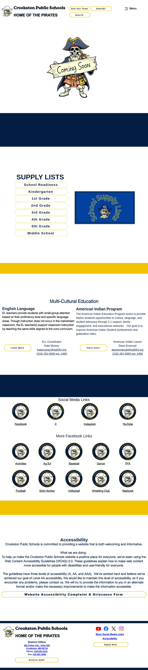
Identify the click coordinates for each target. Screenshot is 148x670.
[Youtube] (98, 629)
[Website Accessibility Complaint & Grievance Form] (74, 594)
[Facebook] (106, 629)
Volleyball (74, 491)
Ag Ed (47, 463)
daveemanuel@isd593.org (127, 349)
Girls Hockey (47, 491)
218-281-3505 (39, 654)
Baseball (74, 463)
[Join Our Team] (79, 8)
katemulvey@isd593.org (51, 349)
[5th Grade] (41, 226)
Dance (101, 463)
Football (21, 491)
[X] (114, 629)
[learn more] (93, 347)
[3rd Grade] (41, 212)
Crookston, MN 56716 (37, 648)
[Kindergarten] (41, 192)
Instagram (90, 424)
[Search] (79, 15)
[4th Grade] (41, 219)
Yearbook (127, 491)
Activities (20, 463)
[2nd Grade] (41, 205)
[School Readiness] (41, 185)
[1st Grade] (41, 198)
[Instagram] (121, 629)
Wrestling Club (101, 491)
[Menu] (130, 8)
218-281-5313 (40, 651)
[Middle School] (41, 233)
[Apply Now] (110, 644)
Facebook (21, 424)
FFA (127, 463)
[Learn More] (17, 347)
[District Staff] (37, 660)
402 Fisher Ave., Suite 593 (37, 645)
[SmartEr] (101, 8)
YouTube (128, 424)
